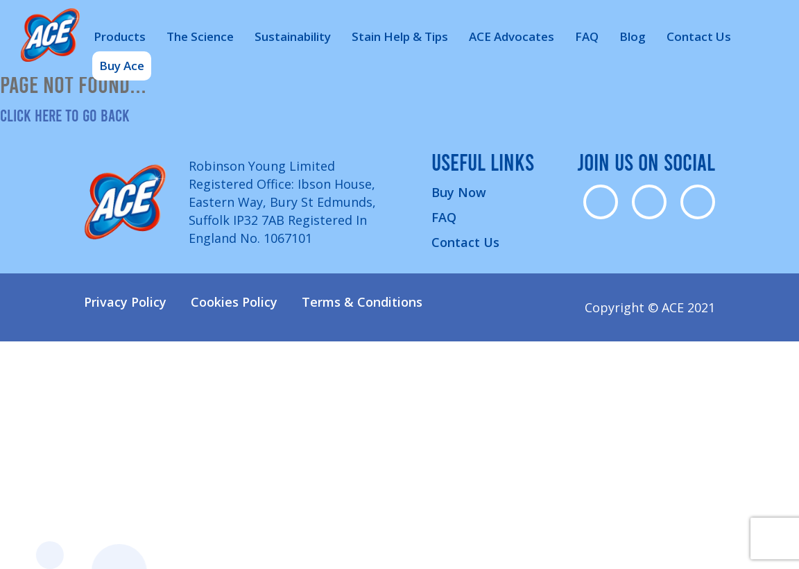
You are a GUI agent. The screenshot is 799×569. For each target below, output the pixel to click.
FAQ (587, 36)
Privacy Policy (125, 302)
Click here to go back (65, 115)
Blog (632, 36)
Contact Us (699, 36)
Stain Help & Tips (400, 36)
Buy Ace (121, 66)
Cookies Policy (234, 302)
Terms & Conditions (362, 302)
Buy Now (458, 192)
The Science (200, 36)
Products (120, 36)
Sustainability (293, 36)
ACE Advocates (511, 36)
